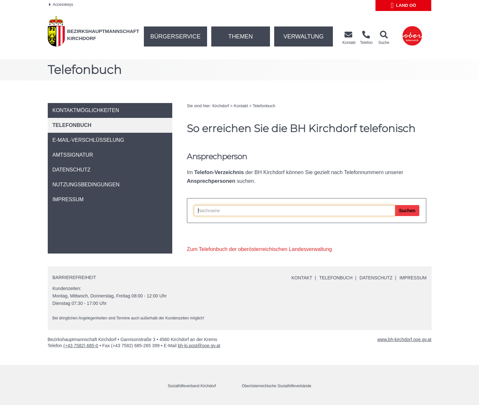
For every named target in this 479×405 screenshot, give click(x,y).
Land (403, 5)
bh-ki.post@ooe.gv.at (199, 345)
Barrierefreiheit (74, 277)
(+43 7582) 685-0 (81, 345)
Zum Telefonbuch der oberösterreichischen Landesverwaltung (259, 249)
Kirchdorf (220, 105)
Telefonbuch (264, 105)
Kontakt (241, 105)
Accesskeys (61, 4)
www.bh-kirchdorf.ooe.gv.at (404, 339)
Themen (240, 36)
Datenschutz (375, 277)
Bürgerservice (175, 36)
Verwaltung (304, 36)
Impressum (413, 277)
